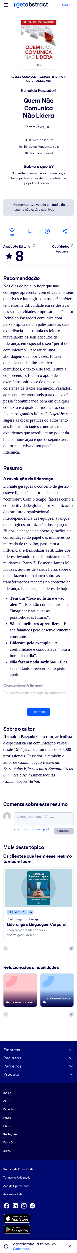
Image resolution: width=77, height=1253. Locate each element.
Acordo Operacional (16, 1185)
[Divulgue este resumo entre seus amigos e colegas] (65, 231)
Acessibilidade (12, 1194)
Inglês (7, 1092)
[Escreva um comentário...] (44, 819)
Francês (8, 1142)
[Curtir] (12, 231)
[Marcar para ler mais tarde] (29, 231)
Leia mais (38, 712)
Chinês (7, 1125)
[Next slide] (71, 948)
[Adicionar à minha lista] (47, 231)
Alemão (8, 1101)
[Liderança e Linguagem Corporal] (38, 888)
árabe (7, 1150)
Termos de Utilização (16, 1177)
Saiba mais (21, 1249)
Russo (7, 1117)
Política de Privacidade (18, 1169)
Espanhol (9, 1109)
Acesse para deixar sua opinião (32, 829)
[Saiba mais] (34, 245)
